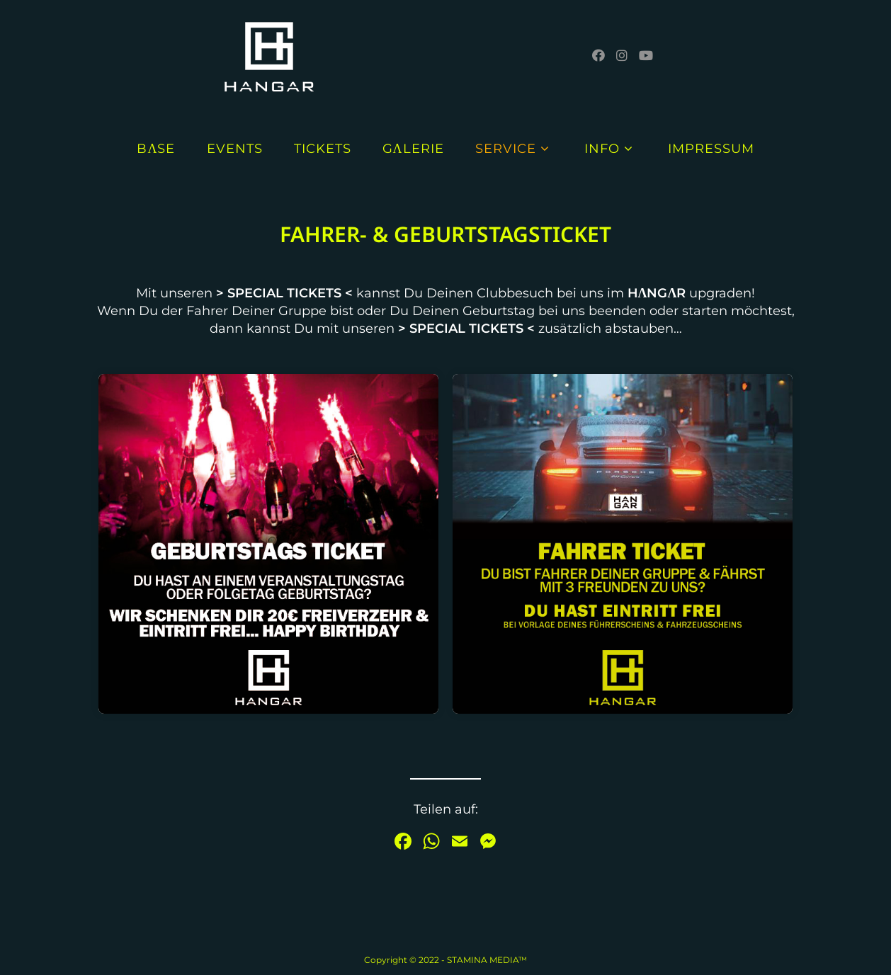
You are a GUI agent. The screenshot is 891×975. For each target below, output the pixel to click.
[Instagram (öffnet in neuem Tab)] (622, 55)
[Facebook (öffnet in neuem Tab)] (598, 55)
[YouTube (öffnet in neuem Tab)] (646, 55)
